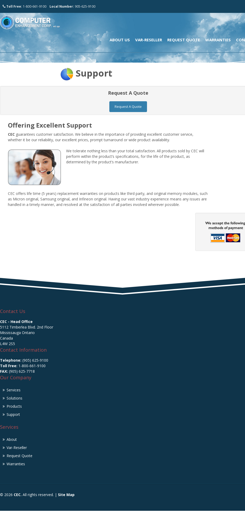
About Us (120, 39)
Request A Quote (128, 105)
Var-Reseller (148, 39)
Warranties (218, 39)
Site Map (66, 493)
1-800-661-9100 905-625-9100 (49, 6)
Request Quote (183, 39)
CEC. (18, 493)
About (12, 438)
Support (94, 73)
